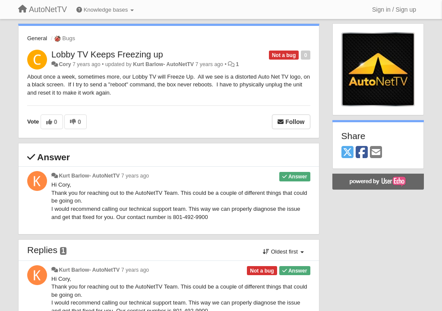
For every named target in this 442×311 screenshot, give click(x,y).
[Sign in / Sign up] (394, 9)
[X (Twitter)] (347, 152)
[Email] (376, 152)
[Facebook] (362, 152)
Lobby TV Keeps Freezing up (107, 54)
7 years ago (135, 176)
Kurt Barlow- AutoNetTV (163, 64)
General (37, 38)
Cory (65, 64)
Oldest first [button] (283, 251)
